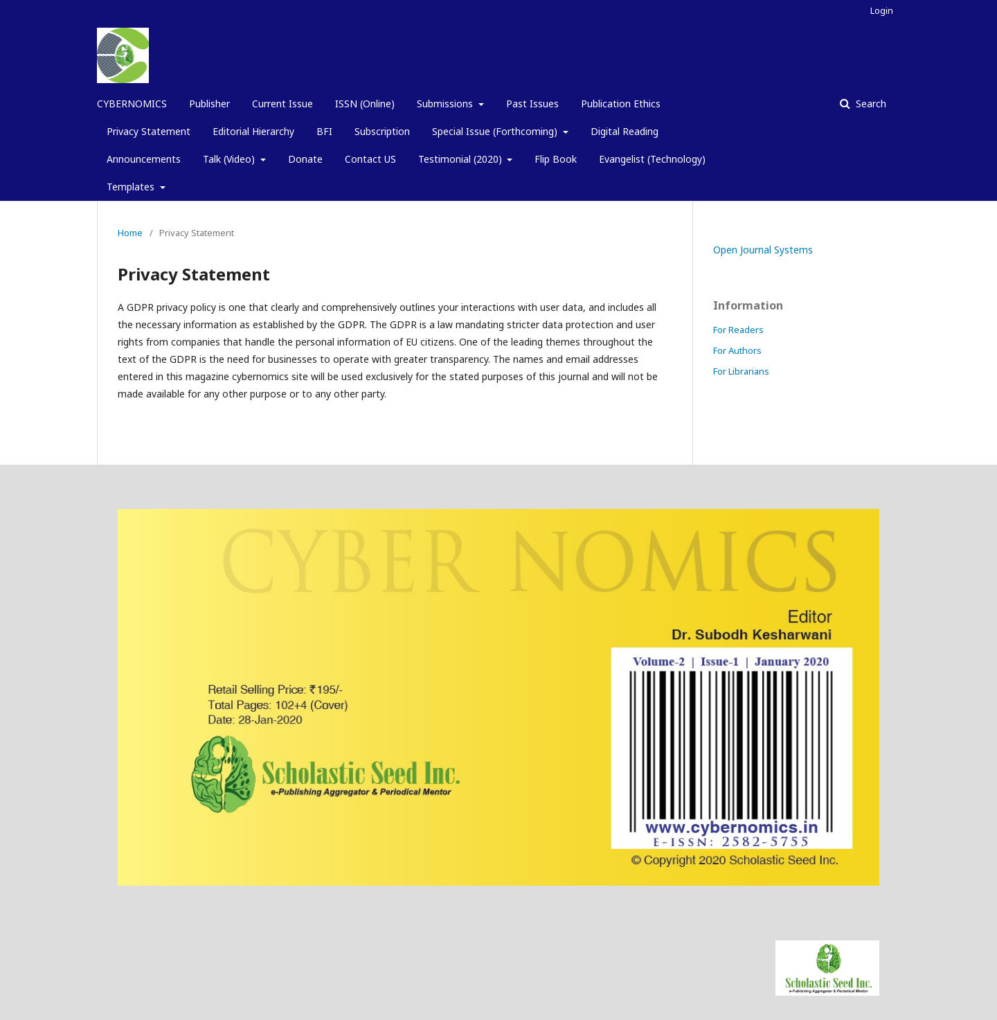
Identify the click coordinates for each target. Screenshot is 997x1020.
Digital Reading (624, 131)
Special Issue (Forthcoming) (496, 131)
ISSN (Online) (365, 103)
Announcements (144, 158)
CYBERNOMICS (132, 103)
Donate (305, 158)
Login (881, 10)
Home (130, 232)
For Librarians (741, 371)
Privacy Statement (148, 131)
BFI (324, 131)
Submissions (446, 103)
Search (869, 103)
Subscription (382, 131)
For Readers (738, 329)
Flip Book (556, 158)
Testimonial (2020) (461, 158)
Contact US (370, 158)
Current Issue (282, 103)
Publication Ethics (621, 103)
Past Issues (532, 103)
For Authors (737, 350)
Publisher (209, 103)
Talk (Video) (230, 158)
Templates (132, 186)
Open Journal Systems (763, 249)
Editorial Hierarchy (253, 131)
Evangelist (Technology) (652, 158)
